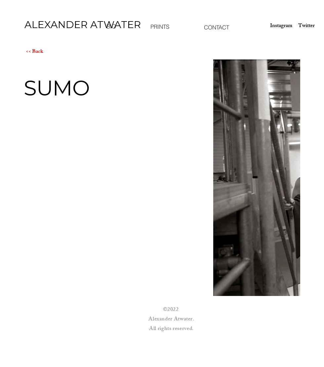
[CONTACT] (216, 27)
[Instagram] (279, 26)
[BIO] (111, 26)
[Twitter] (306, 26)
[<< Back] (49, 52)
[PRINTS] (159, 26)
